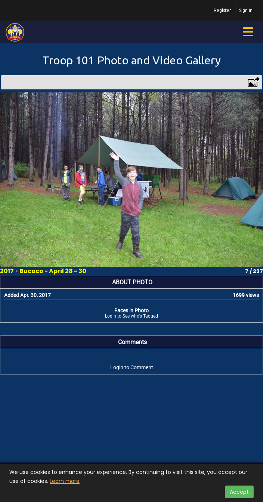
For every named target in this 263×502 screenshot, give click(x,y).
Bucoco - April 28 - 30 (52, 271)
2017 (7, 271)
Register (222, 10)
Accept (239, 492)
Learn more (65, 481)
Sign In (246, 10)
